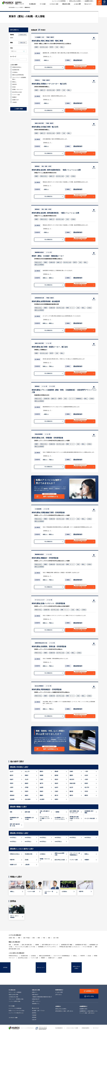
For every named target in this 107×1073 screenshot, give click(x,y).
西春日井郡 (72, 824)
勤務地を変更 (22, 34)
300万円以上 (43, 878)
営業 (11, 853)
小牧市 (86, 820)
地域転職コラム (35, 1045)
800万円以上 (28, 882)
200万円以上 (28, 878)
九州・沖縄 (55, 979)
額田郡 (56, 816)
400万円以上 (58, 878)
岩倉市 (11, 820)
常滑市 (11, 824)
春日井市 (72, 820)
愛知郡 (56, 812)
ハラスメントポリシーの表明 (69, 1069)
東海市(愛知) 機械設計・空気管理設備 (52, 586)
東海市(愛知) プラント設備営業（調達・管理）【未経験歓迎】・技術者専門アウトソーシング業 (61, 412)
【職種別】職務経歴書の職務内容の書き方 (42, 1038)
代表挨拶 (34, 1056)
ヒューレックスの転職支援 (15, 1050)
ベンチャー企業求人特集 (14, 1043)
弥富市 (56, 840)
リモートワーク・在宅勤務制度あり (86, 420)
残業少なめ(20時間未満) (47, 280)
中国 (44, 979)
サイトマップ (95, 1069)
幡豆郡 (71, 832)
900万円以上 (43, 882)
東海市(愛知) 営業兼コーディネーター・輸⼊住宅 (57, 86)
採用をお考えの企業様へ (75, 1)
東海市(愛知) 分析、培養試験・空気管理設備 (55, 461)
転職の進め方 (35, 1036)
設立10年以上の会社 (46, 48)
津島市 (11, 832)
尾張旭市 (12, 836)
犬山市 (26, 820)
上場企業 (27, 905)
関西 (39, 979)
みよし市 (27, 812)
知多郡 (41, 828)
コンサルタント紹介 (14, 1059)
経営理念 (34, 1054)
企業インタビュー (36, 1043)
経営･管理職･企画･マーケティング (74, 852)
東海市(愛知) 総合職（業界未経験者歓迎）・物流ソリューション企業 (62, 176)
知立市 (71, 828)
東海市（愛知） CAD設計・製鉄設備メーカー (55, 271)
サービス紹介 (12, 1047)
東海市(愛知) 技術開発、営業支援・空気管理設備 (57, 681)
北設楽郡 (12, 840)
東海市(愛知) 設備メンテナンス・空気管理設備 (56, 633)
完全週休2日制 (56, 277)
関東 (19, 979)
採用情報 (34, 1059)
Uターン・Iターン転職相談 (15, 1034)
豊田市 (71, 836)
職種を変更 (22, 42)
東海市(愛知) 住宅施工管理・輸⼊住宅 (52, 130)
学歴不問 (56, 48)
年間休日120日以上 (46, 185)
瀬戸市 (41, 824)
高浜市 (56, 820)
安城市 (71, 812)
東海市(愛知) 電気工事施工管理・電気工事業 (55, 41)
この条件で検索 (18, 108)
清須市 (56, 824)
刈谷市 (86, 816)
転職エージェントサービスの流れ (16, 1052)
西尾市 (86, 824)
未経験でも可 (45, 92)
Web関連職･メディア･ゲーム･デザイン (60, 859)
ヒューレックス (14, 1069)
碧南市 (26, 836)
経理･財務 (27, 853)
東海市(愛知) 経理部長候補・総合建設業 (53, 318)
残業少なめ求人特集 (13, 1036)
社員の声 (34, 1061)
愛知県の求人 (27, 7)
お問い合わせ (58, 1036)
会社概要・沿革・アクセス (38, 1052)
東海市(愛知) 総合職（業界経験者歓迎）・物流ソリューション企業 (62, 224)
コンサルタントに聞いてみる (80, 68)
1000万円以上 (58, 882)
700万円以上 (13, 882)
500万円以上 (73, 878)
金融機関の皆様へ (89, 1)
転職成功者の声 (35, 1040)
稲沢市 (11, 816)
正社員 (62, 48)
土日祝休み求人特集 (13, 1038)
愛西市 (41, 812)
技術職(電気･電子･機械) (89, 852)
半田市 (86, 832)
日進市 (56, 832)
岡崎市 (26, 816)
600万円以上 (88, 878)
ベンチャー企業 (74, 900)
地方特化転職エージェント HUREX (16, 7)
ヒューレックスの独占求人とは (16, 1054)
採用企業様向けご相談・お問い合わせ (64, 1052)
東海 (34, 979)
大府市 (11, 828)
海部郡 (41, 816)
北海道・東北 (12, 979)
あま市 (11, 812)
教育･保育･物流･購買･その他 (14, 865)
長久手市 (87, 828)
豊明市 (86, 836)
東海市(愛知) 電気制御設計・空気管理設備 (54, 725)
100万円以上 (13, 878)
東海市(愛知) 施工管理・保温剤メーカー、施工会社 (58, 365)
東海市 (41, 832)
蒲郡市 (71, 816)
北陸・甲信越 (26, 979)
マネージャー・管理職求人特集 (16, 1040)
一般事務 (57, 853)
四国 (49, 979)
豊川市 (56, 836)
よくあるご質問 (59, 1034)
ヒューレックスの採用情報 (58, 1)
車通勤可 (37, 48)
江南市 (41, 820)
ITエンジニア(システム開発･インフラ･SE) (45, 859)
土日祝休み (83, 185)
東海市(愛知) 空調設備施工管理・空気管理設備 (56, 538)
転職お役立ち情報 (36, 1031)
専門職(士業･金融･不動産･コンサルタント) (74, 859)
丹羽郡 (26, 828)
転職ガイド (34, 1034)
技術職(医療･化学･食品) (14, 859)
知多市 (56, 828)
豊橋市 (41, 836)
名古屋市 (42, 840)
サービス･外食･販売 (90, 859)
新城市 (26, 824)
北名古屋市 (27, 840)
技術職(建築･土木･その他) (29, 859)
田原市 (26, 832)
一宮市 (86, 812)
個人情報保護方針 (54, 1069)
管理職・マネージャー (79, 325)
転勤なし (69, 48)
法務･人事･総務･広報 (44, 852)
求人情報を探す (13, 1031)
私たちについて (36, 1049)
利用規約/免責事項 (84, 1069)
